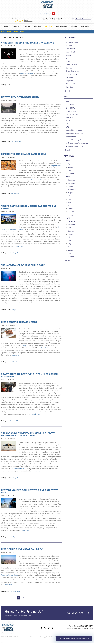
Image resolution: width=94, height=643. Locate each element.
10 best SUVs (70, 108)
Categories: (70, 37)
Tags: (66, 96)
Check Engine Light (73, 71)
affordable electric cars (74, 133)
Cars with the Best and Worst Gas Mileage (27, 42)
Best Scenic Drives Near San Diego (22, 549)
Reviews (74, 26)
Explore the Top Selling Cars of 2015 (23, 154)
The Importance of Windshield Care (23, 265)
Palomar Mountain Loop (9, 575)
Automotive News (72, 52)
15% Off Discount (72, 114)
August (70, 193)
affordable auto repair (74, 130)
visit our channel (45, 13)
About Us (48, 26)
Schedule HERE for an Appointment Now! (74, 638)
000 (67, 102)
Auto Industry (14, 193)
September (72, 189)
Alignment (69, 46)
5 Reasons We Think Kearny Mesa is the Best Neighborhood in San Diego (28, 434)
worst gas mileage (26, 73)
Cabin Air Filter (71, 65)
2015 (22, 31)
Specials (37, 26)
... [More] (67, 91)
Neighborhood (14, 362)
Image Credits (4, 636)
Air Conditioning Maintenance (77, 143)
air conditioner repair (73, 140)
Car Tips (13, 310)
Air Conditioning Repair (74, 146)
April (69, 164)
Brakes (68, 62)
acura (68, 121)
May (69, 202)
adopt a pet (70, 124)
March (70, 167)
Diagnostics (70, 81)
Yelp (49, 628)
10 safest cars (71, 111)
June (69, 199)
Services (16, 26)
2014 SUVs (70, 117)
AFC (67, 127)
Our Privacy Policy (13, 636)
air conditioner (71, 137)
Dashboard (70, 77)
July (69, 196)
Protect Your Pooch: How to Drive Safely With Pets (30, 491)
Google (45, 628)
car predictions (56, 166)
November (71, 183)
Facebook (41, 628)
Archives (15, 31)
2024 (68, 218)
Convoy (23, 345)
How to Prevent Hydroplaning (20, 97)
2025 (68, 177)
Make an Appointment (83, 19)
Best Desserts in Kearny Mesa (19, 322)
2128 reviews (28, 21)
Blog (9, 31)
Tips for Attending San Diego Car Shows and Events (29, 207)
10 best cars (70, 105)
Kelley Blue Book (35, 180)
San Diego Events (15, 253)
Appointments (61, 26)
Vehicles (27, 26)
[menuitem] (6, 26)
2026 (68, 161)
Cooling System (71, 74)
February (71, 170)
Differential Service (73, 84)
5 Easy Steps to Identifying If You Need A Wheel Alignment (30, 375)
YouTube (52, 628)
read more (42, 78)
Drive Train (69, 87)
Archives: (69, 156)
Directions (85, 26)
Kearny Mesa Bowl (17, 469)
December (71, 180)
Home (6, 26)
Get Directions (75, 613)
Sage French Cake (43, 348)
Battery (68, 55)
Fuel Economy (14, 85)
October (71, 186)
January (71, 174)
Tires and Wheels (15, 141)
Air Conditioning (72, 42)
